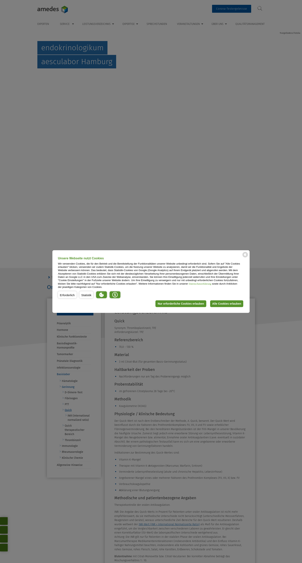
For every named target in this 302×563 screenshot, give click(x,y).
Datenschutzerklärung (200, 283)
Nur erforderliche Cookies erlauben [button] (180, 303)
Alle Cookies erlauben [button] (226, 303)
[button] (67, 294)
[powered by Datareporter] (245, 257)
